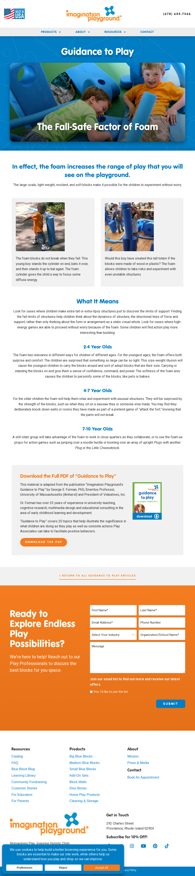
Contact (147, 32)
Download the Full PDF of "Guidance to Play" (68, 476)
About (83, 32)
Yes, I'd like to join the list (110, 692)
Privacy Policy (128, 870)
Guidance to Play (97, 51)
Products (51, 32)
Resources (115, 32)
